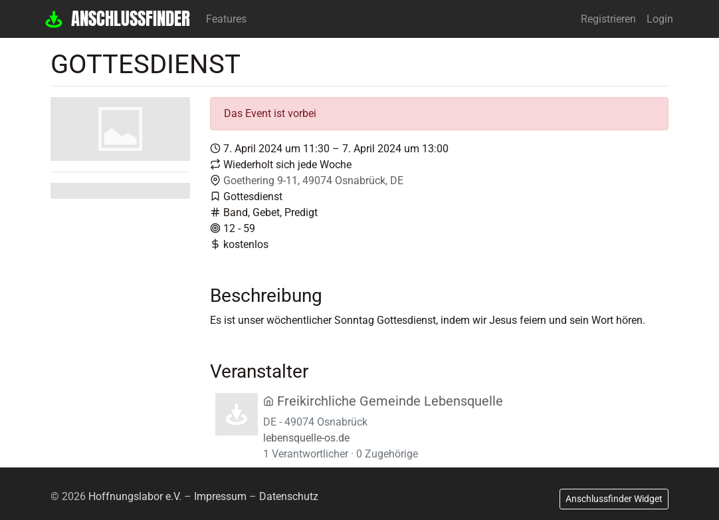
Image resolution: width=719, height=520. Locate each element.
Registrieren (608, 19)
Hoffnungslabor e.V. (134, 496)
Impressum (220, 496)
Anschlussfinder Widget (614, 498)
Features (226, 19)
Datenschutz (288, 496)
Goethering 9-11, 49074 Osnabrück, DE (313, 180)
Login (660, 19)
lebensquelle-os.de (306, 438)
